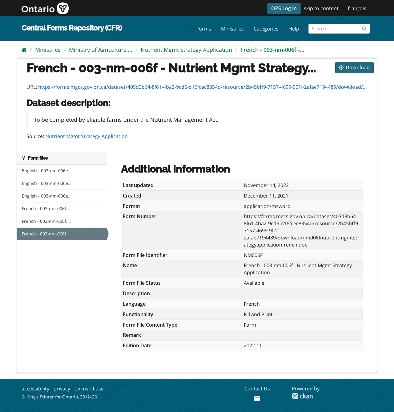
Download (354, 67)
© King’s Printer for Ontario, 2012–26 (59, 397)
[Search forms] (339, 29)
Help (293, 28)
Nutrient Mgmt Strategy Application (186, 49)
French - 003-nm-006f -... (272, 49)
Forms (203, 28)
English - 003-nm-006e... (47, 170)
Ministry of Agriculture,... (100, 49)
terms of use (89, 388)
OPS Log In (284, 8)
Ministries (232, 28)
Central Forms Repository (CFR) (72, 27)
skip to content (321, 8)
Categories (266, 28)
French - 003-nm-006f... (46, 208)
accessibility (35, 388)
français (357, 8)
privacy (62, 388)
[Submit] (364, 27)
